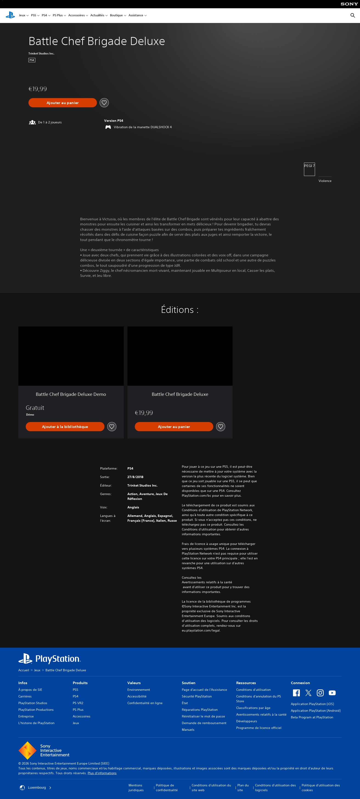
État (185, 703)
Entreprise (26, 716)
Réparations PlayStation (200, 710)
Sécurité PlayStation (197, 696)
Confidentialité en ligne (145, 703)
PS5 (33, 16)
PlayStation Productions (36, 710)
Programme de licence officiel (258, 728)
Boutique (116, 16)
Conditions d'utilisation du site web (211, 787)
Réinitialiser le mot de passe (203, 716)
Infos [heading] (22, 682)
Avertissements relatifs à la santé (207, 582)
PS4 (44, 16)
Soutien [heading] (188, 682)
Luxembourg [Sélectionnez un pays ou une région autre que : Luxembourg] (35, 788)
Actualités (97, 16)
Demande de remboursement (204, 723)
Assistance (136, 16)
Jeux (22, 16)
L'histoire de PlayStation (36, 723)
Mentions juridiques (136, 787)
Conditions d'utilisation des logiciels (275, 787)
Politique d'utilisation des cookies (321, 787)
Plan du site (243, 787)
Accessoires (76, 16)
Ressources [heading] (246, 682)
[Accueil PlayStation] (10, 15)
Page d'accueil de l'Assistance (204, 690)
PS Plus (58, 16)
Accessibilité (136, 696)
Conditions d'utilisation (253, 690)
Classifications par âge (253, 708)
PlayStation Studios (32, 703)
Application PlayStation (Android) (315, 710)
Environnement (138, 690)
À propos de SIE (30, 690)
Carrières (25, 696)
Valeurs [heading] (134, 682)
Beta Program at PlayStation (312, 717)
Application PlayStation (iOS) (312, 704)
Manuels (188, 730)
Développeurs (246, 721)
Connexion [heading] (300, 682)
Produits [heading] (80, 682)
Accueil (23, 670)
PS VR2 (78, 703)
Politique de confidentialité (167, 787)
